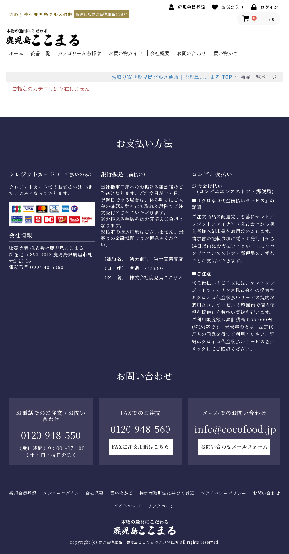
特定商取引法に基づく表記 (166, 493)
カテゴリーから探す (79, 53)
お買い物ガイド (126, 53)
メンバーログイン (61, 493)
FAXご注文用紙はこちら (140, 446)
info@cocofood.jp (235, 429)
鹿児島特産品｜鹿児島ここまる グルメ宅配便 (138, 542)
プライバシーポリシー (223, 493)
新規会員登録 (23, 493)
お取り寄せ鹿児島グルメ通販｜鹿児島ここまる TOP (172, 77)
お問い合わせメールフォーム (234, 446)
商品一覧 (40, 53)
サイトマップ (127, 506)
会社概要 (159, 53)
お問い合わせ (191, 53)
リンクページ (161, 506)
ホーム (16, 53)
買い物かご (225, 53)
